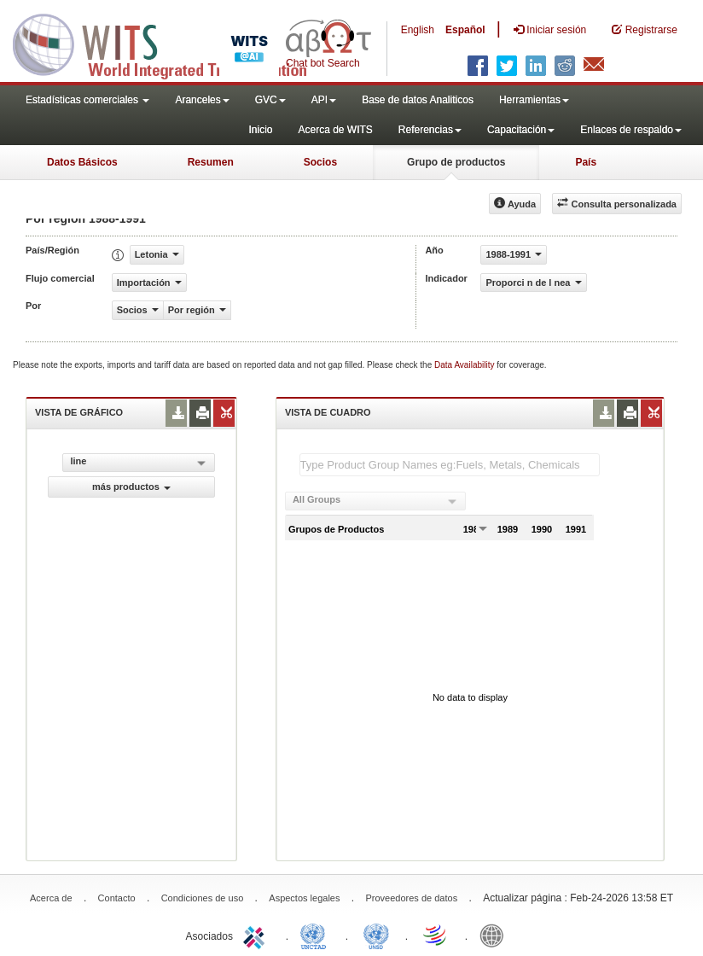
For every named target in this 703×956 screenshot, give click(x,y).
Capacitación (521, 130)
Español (465, 30)
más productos (131, 486)
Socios (320, 162)
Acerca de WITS (335, 130)
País (585, 162)
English (417, 30)
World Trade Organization (436, 935)
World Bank (496, 935)
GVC (270, 100)
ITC (257, 935)
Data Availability (465, 365)
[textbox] (449, 464)
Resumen (211, 162)
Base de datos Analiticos (418, 100)
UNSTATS (376, 935)
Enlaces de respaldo (631, 130)
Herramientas (534, 100)
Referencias (430, 130)
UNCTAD (316, 935)
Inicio (260, 130)
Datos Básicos (82, 162)
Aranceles (202, 100)
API (323, 100)
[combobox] (375, 501)
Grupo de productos (456, 162)
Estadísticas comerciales (87, 100)
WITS (170, 42)
